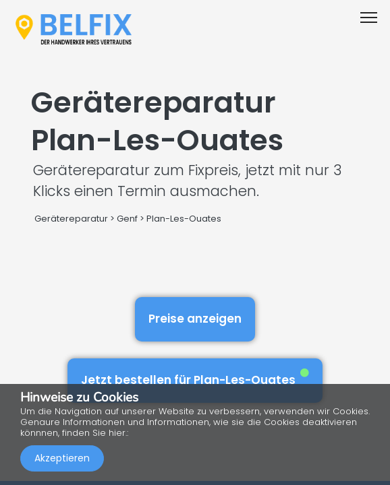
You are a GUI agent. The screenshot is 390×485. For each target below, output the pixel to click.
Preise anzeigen (195, 319)
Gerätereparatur (71, 218)
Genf (127, 218)
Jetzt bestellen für (195, 378)
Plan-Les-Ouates (183, 218)
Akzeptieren (62, 458)
